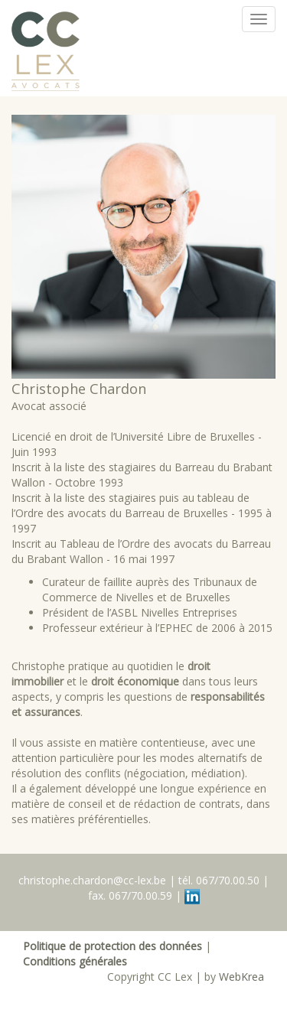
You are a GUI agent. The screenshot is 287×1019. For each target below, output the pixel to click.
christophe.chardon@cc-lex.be (92, 880)
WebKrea (241, 976)
